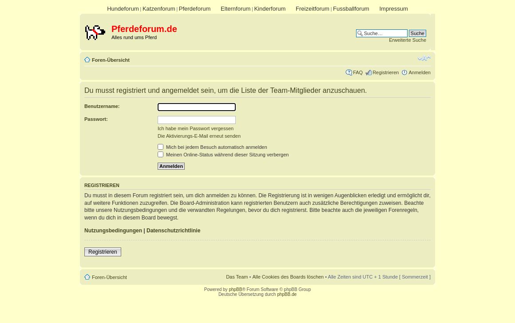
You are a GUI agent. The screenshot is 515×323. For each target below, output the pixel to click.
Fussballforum (351, 8)
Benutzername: (101, 106)
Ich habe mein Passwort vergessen (196, 128)
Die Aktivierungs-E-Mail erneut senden (199, 136)
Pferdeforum (195, 8)
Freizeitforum (312, 8)
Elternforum (235, 8)
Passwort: (96, 119)
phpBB (235, 289)
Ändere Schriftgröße (424, 58)
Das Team (237, 276)
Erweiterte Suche (407, 40)
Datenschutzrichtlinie (173, 230)
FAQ (358, 72)
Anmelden (419, 72)
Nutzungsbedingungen (113, 230)
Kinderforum (269, 8)
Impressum (393, 8)
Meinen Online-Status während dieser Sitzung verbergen (223, 154)
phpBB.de (287, 294)
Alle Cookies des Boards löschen (288, 276)
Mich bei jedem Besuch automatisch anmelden (212, 147)
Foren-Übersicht (111, 60)
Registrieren (385, 72)
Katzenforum (159, 8)
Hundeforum (123, 8)
